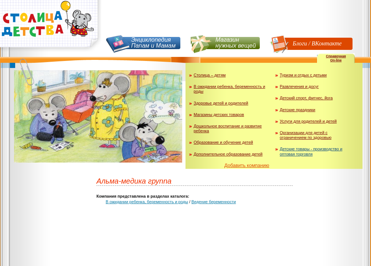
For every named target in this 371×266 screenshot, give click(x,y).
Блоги (300, 43)
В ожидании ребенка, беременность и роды (147, 202)
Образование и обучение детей (223, 142)
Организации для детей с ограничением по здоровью (305, 135)
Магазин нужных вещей (235, 43)
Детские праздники (297, 110)
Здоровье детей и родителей (221, 103)
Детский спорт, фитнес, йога (306, 98)
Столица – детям (210, 75)
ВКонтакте (326, 43)
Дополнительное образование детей (228, 154)
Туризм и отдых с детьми (303, 75)
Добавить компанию (246, 165)
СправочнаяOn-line (336, 58)
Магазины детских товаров (219, 114)
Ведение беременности (213, 202)
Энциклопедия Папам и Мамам (153, 43)
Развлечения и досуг (299, 86)
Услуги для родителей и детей (308, 121)
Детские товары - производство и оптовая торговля (311, 151)
